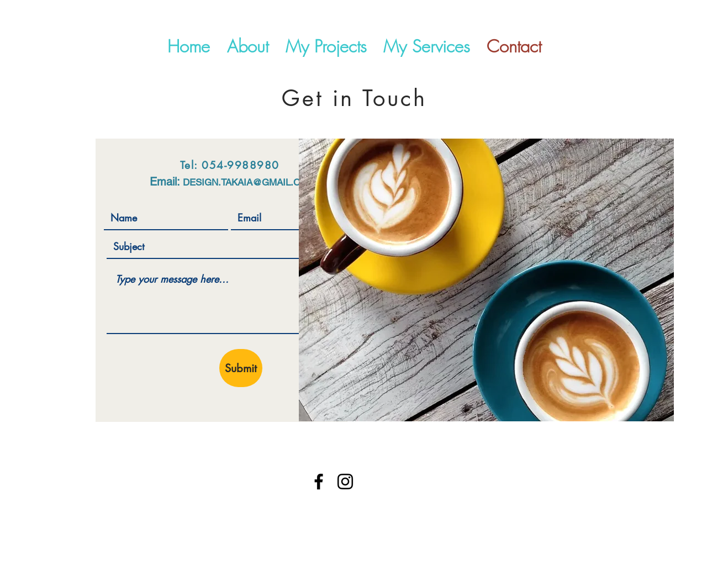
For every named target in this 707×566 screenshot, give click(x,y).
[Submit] (240, 368)
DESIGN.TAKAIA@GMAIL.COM (249, 182)
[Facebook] (318, 481)
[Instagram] (345, 481)
